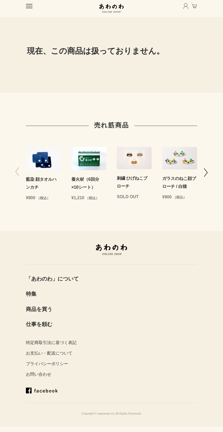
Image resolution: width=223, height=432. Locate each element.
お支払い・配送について (49, 353)
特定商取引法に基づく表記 (51, 342)
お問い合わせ (38, 374)
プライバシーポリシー (47, 363)
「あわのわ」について (52, 279)
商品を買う (39, 309)
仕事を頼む (39, 324)
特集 (31, 294)
